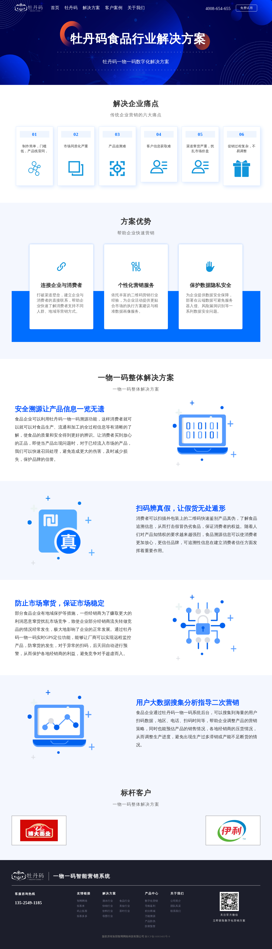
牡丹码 (71, 7)
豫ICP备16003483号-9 (157, 936)
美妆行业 (124, 905)
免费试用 (246, 8)
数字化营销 (151, 900)
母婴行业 (107, 916)
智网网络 (82, 900)
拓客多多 (82, 916)
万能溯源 (150, 916)
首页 (55, 7)
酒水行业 (107, 900)
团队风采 (175, 905)
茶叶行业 (124, 911)
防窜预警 (150, 926)
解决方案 (91, 7)
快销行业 (107, 905)
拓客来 (81, 905)
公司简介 (175, 900)
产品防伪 (150, 921)
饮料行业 (107, 911)
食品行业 (124, 900)
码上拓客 (82, 911)
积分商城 (150, 911)
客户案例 (113, 7)
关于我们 (136, 7)
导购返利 (150, 905)
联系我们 (175, 911)
